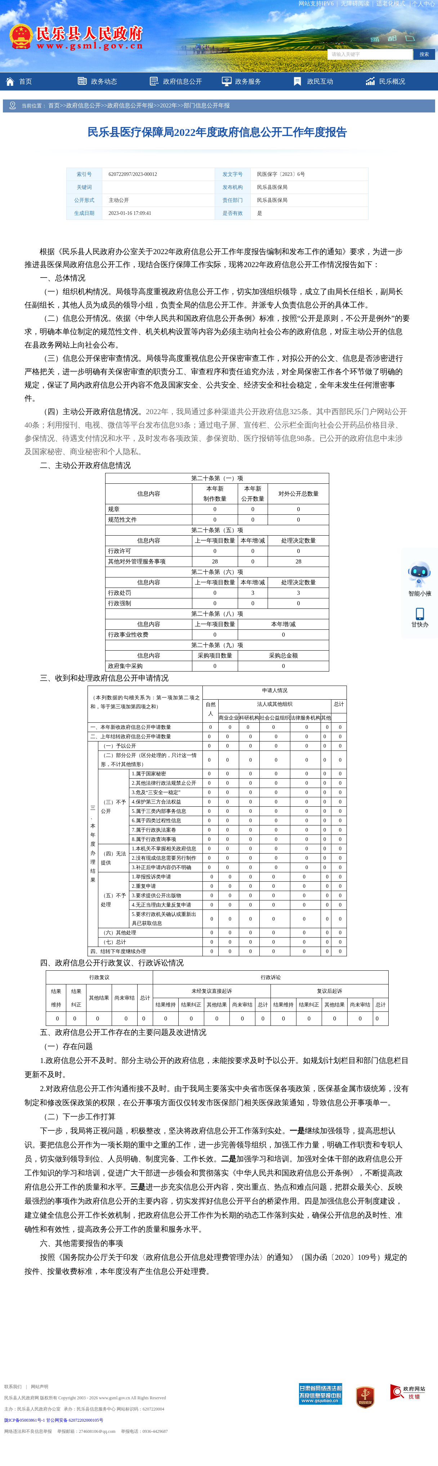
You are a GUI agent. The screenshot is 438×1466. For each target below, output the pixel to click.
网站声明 (39, 1386)
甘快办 (420, 624)
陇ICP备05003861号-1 (25, 1420)
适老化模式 (390, 3)
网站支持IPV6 (316, 3)
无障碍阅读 (355, 3)
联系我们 (13, 1386)
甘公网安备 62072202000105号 (74, 1420)
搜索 (424, 54)
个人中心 (423, 4)
